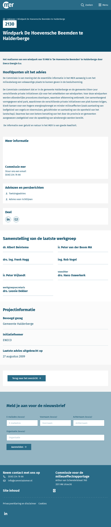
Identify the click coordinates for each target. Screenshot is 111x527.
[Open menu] (103, 5)
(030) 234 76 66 (23, 174)
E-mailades (15, 417)
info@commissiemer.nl (17, 480)
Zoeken (87, 5)
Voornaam (48, 417)
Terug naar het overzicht (25, 378)
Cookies (42, 503)
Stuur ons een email (27, 171)
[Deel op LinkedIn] (8, 219)
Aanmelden (17, 447)
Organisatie (16, 431)
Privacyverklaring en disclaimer (19, 503)
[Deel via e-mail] (16, 219)
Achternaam (82, 417)
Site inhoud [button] (29, 491)
